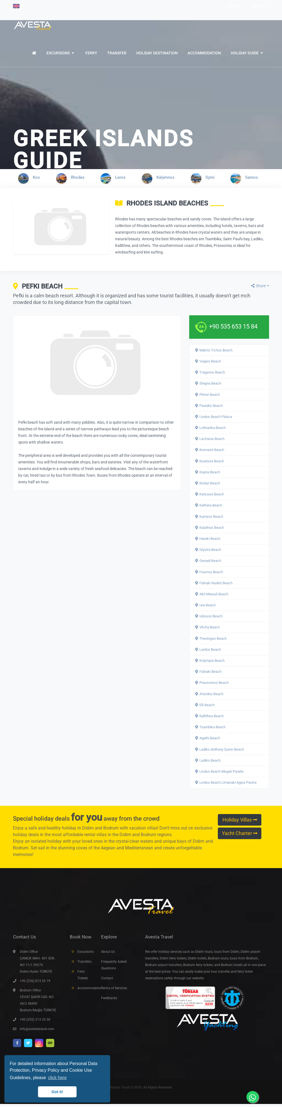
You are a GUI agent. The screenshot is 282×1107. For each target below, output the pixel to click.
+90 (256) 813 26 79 (35, 984)
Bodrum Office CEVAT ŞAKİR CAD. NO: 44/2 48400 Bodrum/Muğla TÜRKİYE (38, 1003)
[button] (20, 5)
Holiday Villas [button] (240, 820)
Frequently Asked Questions (114, 968)
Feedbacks (109, 1001)
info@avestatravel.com (37, 1032)
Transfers (84, 965)
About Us (108, 955)
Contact (107, 981)
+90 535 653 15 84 (233, 326)
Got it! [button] (57, 1092)
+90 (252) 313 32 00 (35, 1023)
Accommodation (85, 991)
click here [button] (57, 1077)
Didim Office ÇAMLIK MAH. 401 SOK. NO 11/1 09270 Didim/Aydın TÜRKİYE (37, 965)
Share (258, 286)
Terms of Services (114, 991)
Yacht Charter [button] (239, 833)
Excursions (85, 955)
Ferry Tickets (82, 978)
